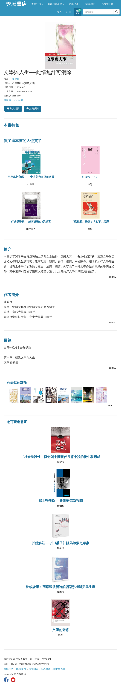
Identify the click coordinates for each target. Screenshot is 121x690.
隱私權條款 (59, 669)
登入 (59, 12)
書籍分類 (37, 4)
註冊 (68, 12)
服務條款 (45, 669)
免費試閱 (32, 108)
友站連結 (91, 4)
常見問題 (33, 669)
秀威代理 (75, 4)
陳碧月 (15, 79)
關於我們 (8, 669)
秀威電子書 (107, 4)
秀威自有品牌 (56, 4)
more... (113, 276)
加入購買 (13, 108)
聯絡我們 (21, 669)
